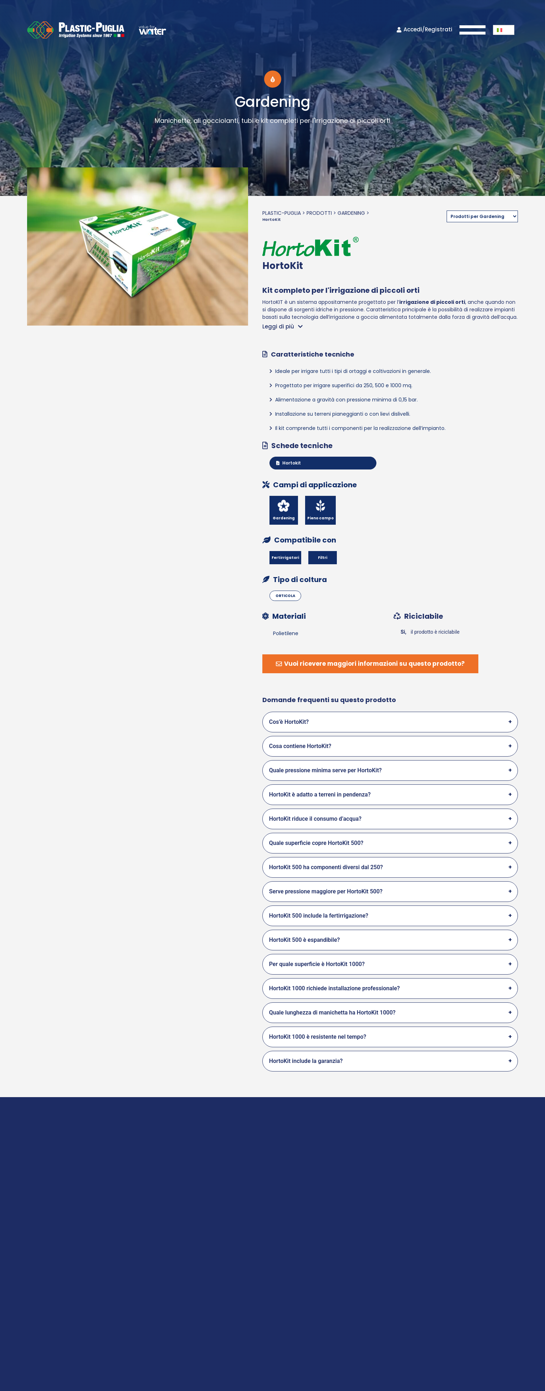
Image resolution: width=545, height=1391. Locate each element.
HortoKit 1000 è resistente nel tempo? (317, 1036)
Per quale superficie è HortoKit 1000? (317, 964)
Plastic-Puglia (281, 213)
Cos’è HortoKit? (289, 721)
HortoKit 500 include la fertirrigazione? (319, 915)
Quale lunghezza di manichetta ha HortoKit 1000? (332, 1012)
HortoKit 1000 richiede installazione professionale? (334, 988)
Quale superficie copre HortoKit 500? (316, 843)
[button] (503, 30)
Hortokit (288, 463)
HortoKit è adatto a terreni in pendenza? (320, 794)
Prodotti (319, 213)
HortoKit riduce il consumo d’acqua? (315, 818)
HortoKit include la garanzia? (306, 1061)
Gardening (351, 213)
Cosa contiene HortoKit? (300, 746)
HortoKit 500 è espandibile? (304, 939)
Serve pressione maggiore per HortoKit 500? (325, 891)
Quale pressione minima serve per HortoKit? (325, 770)
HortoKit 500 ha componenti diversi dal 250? (326, 867)
